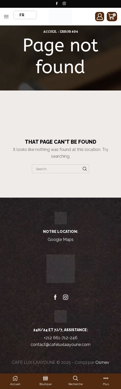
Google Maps (61, 239)
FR (19, 15)
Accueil (50, 31)
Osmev (102, 362)
